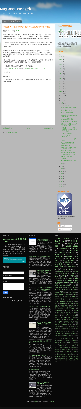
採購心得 (69, 307)
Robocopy (69, 345)
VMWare (74, 351)
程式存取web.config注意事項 (37, 355)
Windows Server (64, 305)
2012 (61, 88)
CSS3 (65, 287)
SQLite (74, 345)
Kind (61, 340)
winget (76, 358)
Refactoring (58, 291)
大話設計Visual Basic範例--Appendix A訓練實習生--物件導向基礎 (69, 129)
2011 (61, 91)
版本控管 (63, 292)
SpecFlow (57, 349)
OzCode (67, 317)
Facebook (57, 314)
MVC (70, 243)
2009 (61, 184)
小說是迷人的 (65, 105)
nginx (76, 278)
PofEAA (69, 301)
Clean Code (60, 312)
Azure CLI (73, 308)
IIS (69, 269)
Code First (57, 335)
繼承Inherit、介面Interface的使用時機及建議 (69, 124)
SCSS (56, 303)
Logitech (74, 340)
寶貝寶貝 (69, 285)
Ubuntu (76, 269)
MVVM (56, 285)
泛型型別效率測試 (66, 150)
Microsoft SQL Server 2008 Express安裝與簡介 (44, 239)
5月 (62, 171)
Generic (56, 338)
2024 (61, 59)
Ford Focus (73, 287)
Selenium (71, 319)
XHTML (70, 278)
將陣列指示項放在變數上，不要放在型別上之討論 (68, 153)
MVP (74, 315)
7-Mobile (72, 326)
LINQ (56, 278)
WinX (76, 352)
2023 (61, 61)
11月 (62, 98)
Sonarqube (73, 347)
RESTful (74, 317)
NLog (70, 342)
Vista (62, 277)
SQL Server (73, 250)
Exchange (65, 300)
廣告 (71, 324)
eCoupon (57, 324)
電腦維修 (59, 280)
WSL (64, 352)
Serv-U (69, 277)
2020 (61, 69)
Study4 (63, 349)
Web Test (67, 296)
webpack (71, 358)
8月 (62, 164)
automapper (57, 356)
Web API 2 (70, 258)
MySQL (57, 317)
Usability (72, 275)
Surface (69, 349)
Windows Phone (70, 323)
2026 (61, 54)
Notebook (68, 294)
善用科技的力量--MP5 (67, 110)
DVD (75, 335)
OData (74, 342)
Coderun (18, 31)
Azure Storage (58, 298)
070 (63, 326)
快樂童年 (62, 307)
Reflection (62, 345)
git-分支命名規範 (34, 369)
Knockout (59, 282)
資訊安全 (69, 254)
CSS (56, 268)
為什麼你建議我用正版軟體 (68, 107)
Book (69, 292)
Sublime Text (66, 291)
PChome (70, 344)
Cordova (73, 284)
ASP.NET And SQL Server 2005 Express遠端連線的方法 (44, 324)
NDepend (73, 289)
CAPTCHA (57, 333)
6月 (62, 168)
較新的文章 (7, 128)
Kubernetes (65, 268)
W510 (60, 352)
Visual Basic (72, 246)
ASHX (67, 328)
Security (64, 319)
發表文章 (62, 226)
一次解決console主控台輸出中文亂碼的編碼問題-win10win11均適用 (44, 289)
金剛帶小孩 (69, 262)
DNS (70, 335)
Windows (74, 248)
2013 (61, 86)
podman (62, 358)
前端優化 (72, 305)
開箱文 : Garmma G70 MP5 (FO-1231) (43, 383)
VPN (56, 352)
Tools (16, 68)
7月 (62, 166)
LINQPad (67, 340)
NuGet (66, 282)
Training (59, 321)
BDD (64, 310)
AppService (69, 329)
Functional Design (71, 337)
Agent (76, 328)
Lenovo (63, 315)
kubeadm (64, 324)
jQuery (57, 260)
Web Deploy (70, 352)
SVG (56, 347)
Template (62, 303)
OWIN (56, 344)
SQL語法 (58, 262)
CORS (69, 310)
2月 (62, 178)
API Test (62, 328)
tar (66, 358)
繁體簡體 (63, 248)
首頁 (5, 21)
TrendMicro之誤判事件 (67, 119)
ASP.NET (11, 68)
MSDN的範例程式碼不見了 (68, 160)
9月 (62, 103)
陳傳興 (27, 68)
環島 (70, 360)
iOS (57, 358)
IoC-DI (56, 340)
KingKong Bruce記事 (15, 9)
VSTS (56, 277)
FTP (76, 280)
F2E (75, 312)
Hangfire (74, 314)
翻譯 (74, 360)
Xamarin (74, 296)
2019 (61, 71)
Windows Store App (61, 354)
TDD (76, 319)
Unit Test (62, 278)
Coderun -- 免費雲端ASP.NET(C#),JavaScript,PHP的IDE (69, 135)
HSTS (65, 338)
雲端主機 (60, 308)
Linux (56, 275)
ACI (57, 328)
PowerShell (59, 256)
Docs (56, 337)
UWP (63, 351)
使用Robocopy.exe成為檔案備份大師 (39, 256)
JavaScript (59, 241)
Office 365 (62, 344)
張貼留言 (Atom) (12, 132)
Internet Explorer (72, 338)
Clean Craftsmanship (71, 333)
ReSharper (57, 319)
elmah (70, 356)
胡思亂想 (60, 271)
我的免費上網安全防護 (67, 143)
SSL (71, 282)
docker (72, 252)
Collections (64, 335)
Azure (57, 254)
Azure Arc (64, 273)
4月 (62, 173)
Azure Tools (58, 310)
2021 (61, 66)
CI (65, 298)
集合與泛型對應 (65, 145)
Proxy (74, 301)
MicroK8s (62, 301)
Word (69, 354)
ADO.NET (70, 264)
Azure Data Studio (62, 331)
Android (58, 329)
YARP (74, 354)
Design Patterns (59, 294)
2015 (61, 81)
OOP (62, 317)
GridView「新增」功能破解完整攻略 (39, 306)
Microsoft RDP (58, 342)
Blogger (52, 401)
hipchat (76, 356)
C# (75, 277)
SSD (74, 294)
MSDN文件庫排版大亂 (67, 112)
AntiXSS (63, 329)
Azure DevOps (65, 284)
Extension (68, 312)
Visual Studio (62, 238)
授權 (18, 21)
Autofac (76, 329)
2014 (61, 83)
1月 (62, 181)
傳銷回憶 (62, 285)
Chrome (76, 310)
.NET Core (71, 266)
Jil (57, 301)
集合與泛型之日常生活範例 (68, 148)
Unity (68, 351)
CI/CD (63, 333)
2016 (61, 79)
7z (77, 326)
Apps (67, 308)
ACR (75, 285)
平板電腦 (58, 360)
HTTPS (61, 289)
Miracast (65, 342)
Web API (61, 252)
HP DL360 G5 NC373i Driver (69, 121)
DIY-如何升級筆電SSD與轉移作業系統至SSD (44, 271)
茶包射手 (69, 256)
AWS (72, 328)
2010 (61, 93)
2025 (61, 56)
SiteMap (66, 347)
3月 (62, 176)
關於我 (12, 21)
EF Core (62, 337)
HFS (61, 338)
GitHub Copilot (66, 314)
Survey (64, 275)
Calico (74, 292)
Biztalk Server (58, 287)
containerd (64, 356)
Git (55, 289)
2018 (61, 74)
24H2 (67, 326)
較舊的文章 (48, 128)
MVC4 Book (59, 266)
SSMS (56, 296)
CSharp (70, 298)
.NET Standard (69, 280)
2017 (61, 76)
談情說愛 (68, 271)
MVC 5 (63, 269)
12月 (62, 95)
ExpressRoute (74, 300)
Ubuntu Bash (70, 303)
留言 (61, 229)
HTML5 (73, 273)
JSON (66, 289)
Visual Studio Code (68, 321)
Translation (57, 351)
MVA (69, 315)
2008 (61, 186)
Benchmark (72, 331)
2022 (61, 64)
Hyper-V (57, 315)
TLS (61, 296)
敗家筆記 (65, 360)
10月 (62, 100)
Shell (61, 347)
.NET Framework (69, 260)
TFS (75, 349)
